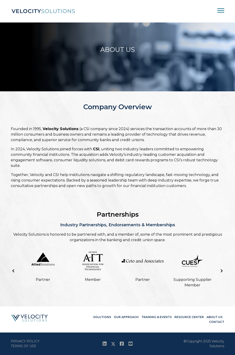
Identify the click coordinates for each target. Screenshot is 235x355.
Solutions (102, 317)
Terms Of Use (23, 346)
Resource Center (189, 317)
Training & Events (156, 317)
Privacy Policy (25, 341)
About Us (214, 317)
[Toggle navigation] (220, 11)
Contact (216, 322)
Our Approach (126, 317)
